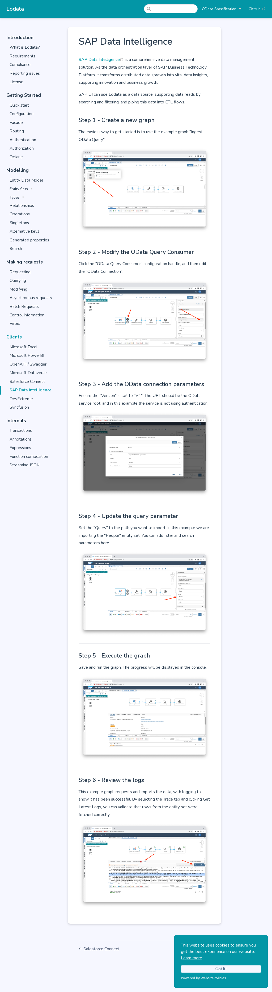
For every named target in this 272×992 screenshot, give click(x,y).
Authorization (22, 148)
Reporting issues (25, 73)
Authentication (23, 140)
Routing (17, 131)
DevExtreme (21, 398)
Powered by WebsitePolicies (203, 978)
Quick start (19, 105)
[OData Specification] (221, 9)
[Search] (171, 8)
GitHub (257, 9)
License (16, 82)
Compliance (20, 64)
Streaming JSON (25, 465)
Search (16, 248)
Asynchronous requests (31, 297)
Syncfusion (19, 407)
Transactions (21, 430)
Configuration (21, 113)
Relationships (22, 205)
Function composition (29, 456)
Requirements (22, 56)
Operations (20, 214)
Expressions (20, 447)
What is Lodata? (25, 47)
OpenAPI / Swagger (28, 364)
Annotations (21, 439)
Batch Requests (24, 306)
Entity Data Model (26, 180)
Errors (15, 323)
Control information (27, 315)
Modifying (18, 289)
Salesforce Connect (27, 381)
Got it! (221, 969)
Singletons (19, 222)
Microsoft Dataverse (28, 372)
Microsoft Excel (23, 347)
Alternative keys (24, 231)
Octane (16, 157)
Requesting (20, 272)
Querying (18, 280)
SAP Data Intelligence (31, 390)
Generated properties (29, 240)
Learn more (191, 958)
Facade (16, 122)
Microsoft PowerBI (27, 355)
